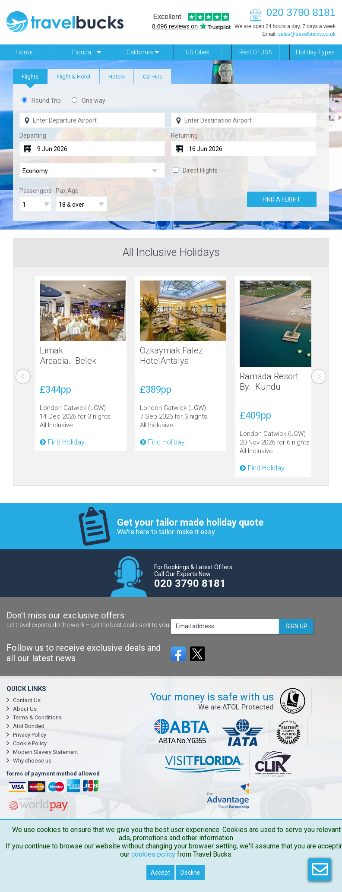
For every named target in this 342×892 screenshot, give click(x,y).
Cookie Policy (30, 743)
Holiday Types (315, 52)
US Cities (197, 52)
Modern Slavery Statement (45, 752)
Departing (32, 135)
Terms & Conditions (37, 717)
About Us (25, 709)
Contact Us (27, 700)
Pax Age (67, 190)
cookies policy (153, 854)
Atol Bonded (28, 726)
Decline (190, 872)
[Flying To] (244, 120)
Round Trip (46, 100)
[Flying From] (92, 120)
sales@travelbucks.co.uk (307, 34)
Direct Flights (200, 170)
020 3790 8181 (290, 12)
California (140, 52)
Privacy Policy (29, 734)
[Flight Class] (92, 170)
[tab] (30, 76)
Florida (81, 52)
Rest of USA (255, 52)
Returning (184, 135)
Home (24, 52)
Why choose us (32, 760)
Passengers (35, 190)
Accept (160, 872)
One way (93, 100)
